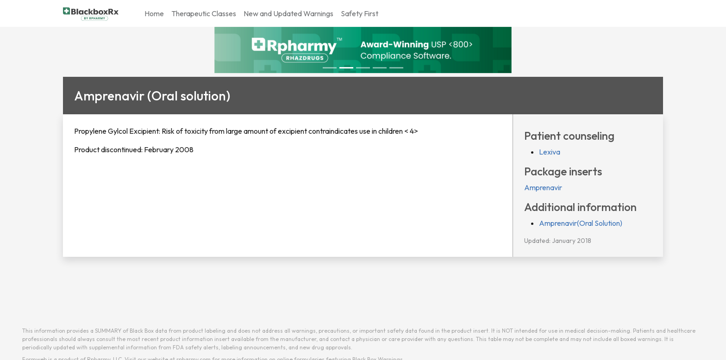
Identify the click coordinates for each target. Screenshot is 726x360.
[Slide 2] (363, 67)
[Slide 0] (330, 67)
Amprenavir (543, 187)
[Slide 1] (346, 67)
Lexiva (549, 151)
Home (154, 13)
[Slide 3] (380, 67)
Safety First (359, 13)
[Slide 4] (396, 67)
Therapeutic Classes (203, 13)
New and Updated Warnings (288, 13)
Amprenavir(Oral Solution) (580, 223)
